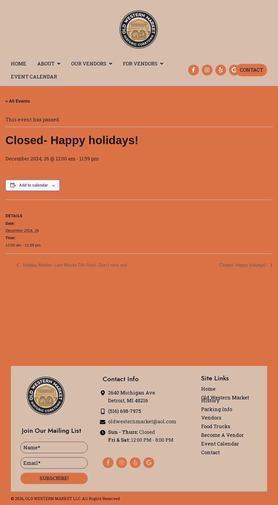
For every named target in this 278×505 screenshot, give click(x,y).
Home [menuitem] (208, 389)
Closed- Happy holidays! (243, 265)
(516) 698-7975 (124, 411)
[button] (193, 70)
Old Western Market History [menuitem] (225, 399)
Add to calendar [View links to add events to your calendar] (33, 185)
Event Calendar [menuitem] (220, 443)
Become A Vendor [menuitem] (222, 435)
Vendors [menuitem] (211, 417)
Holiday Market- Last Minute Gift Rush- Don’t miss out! (74, 265)
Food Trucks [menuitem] (215, 426)
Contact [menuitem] (210, 452)
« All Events (17, 101)
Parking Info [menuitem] (216, 409)
